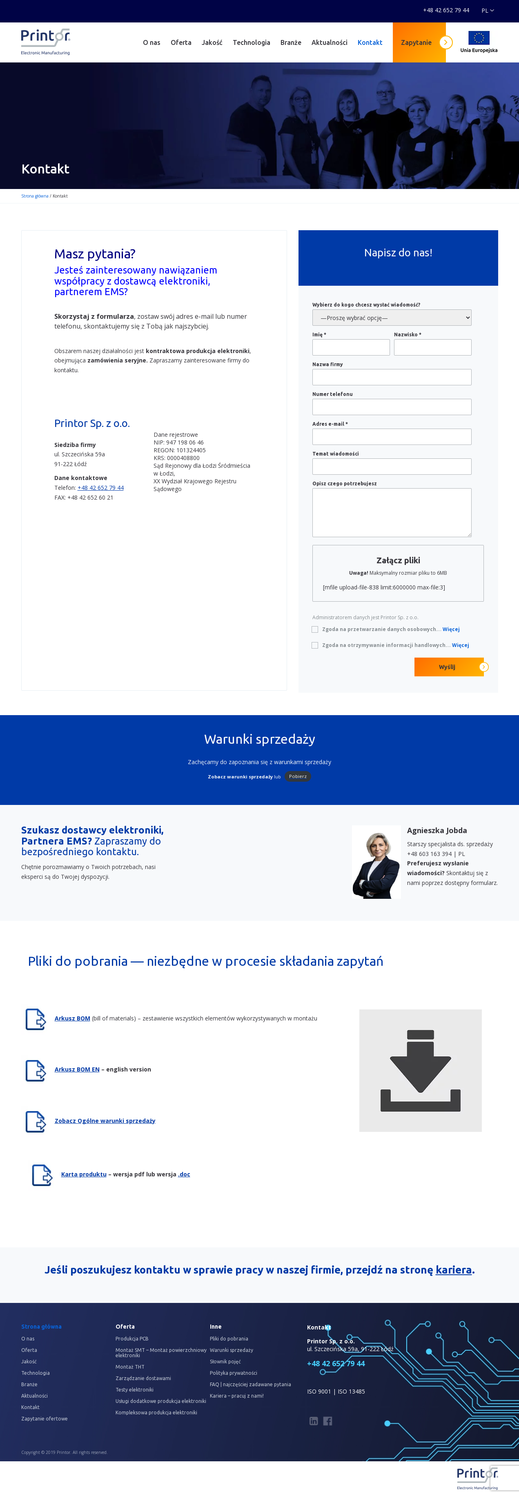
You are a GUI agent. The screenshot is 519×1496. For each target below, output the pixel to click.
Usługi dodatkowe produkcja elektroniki (161, 1401)
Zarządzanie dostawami (143, 1378)
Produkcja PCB (132, 1338)
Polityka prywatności (233, 1373)
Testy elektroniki (135, 1389)
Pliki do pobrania (229, 1338)
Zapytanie (416, 42)
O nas (151, 42)
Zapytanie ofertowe (44, 1418)
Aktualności (329, 42)
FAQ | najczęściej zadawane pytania (250, 1384)
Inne (216, 1326)
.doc (184, 1174)
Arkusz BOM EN (77, 1069)
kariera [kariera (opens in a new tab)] (454, 1270)
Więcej (451, 629)
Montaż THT (130, 1366)
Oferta (181, 42)
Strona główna (35, 196)
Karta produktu (84, 1174)
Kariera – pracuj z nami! (237, 1395)
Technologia (251, 42)
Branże (291, 42)
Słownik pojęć (225, 1361)
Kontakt (370, 42)
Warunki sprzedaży (231, 1350)
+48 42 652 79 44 (101, 487)
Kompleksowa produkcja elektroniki (156, 1412)
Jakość (212, 42)
